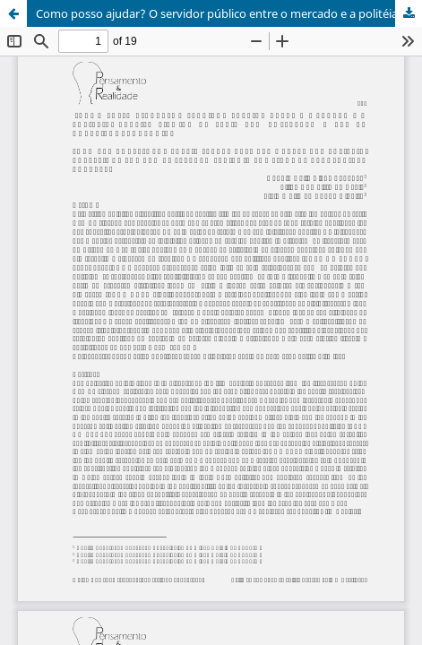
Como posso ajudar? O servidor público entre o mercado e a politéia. (218, 13)
